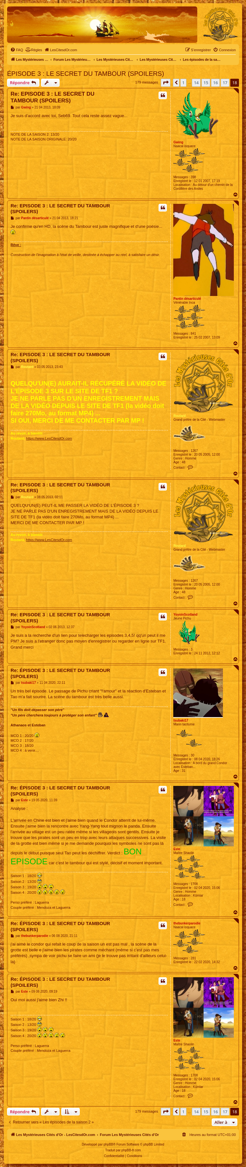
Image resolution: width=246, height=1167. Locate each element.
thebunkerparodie (186, 923)
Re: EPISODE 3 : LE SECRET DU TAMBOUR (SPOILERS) (52, 97)
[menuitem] (16, 50)
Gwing (178, 142)
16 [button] (215, 82)
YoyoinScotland (185, 614)
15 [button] (205, 82)
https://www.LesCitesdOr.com (49, 438)
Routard (179, 416)
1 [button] (183, 82)
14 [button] (196, 82)
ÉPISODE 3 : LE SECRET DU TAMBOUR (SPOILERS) (85, 73)
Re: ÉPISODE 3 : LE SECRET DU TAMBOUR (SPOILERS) (60, 673)
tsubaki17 (180, 720)
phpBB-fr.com (131, 1150)
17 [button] (225, 82)
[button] (165, 82)
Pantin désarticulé (187, 298)
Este (176, 849)
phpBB (108, 1144)
